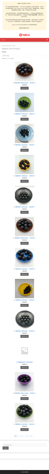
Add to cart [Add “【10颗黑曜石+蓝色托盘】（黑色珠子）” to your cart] (24, 150)
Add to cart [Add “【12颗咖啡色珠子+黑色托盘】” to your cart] (24, 367)
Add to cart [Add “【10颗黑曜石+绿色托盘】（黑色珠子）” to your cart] (24, 119)
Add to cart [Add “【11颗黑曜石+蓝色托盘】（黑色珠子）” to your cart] (24, 274)
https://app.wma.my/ (19, 8)
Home (3, 45)
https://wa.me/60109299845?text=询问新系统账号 (24, 24)
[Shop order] (24, 55)
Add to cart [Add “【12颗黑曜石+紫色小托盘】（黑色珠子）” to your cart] (24, 398)
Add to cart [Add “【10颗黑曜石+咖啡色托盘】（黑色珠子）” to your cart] (24, 88)
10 (31, 436)
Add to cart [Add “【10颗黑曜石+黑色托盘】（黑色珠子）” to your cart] (24, 212)
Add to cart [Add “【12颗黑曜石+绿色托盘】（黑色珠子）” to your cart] (24, 429)
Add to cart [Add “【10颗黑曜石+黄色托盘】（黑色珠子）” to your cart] (24, 181)
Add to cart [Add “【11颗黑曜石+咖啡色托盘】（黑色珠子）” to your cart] (24, 243)
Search (5, 448)
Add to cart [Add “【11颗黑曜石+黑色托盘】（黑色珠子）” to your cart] (24, 336)
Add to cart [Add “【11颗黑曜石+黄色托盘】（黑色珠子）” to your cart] (24, 305)
